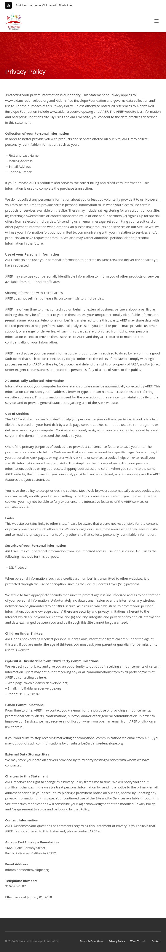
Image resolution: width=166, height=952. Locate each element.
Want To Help (138, 941)
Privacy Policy (117, 941)
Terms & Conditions (91, 941)
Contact (156, 941)
